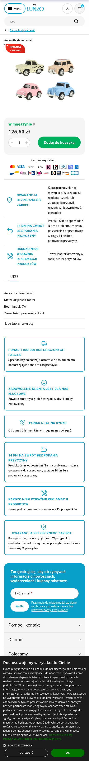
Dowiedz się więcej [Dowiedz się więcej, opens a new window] (60, 735)
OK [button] (68, 753)
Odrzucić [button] (26, 753)
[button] (44, 739)
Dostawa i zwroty (19, 323)
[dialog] (44, 708)
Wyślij (20, 606)
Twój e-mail (23, 593)
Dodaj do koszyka (59, 142)
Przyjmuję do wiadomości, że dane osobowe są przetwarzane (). (54, 606)
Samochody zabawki (22, 30)
